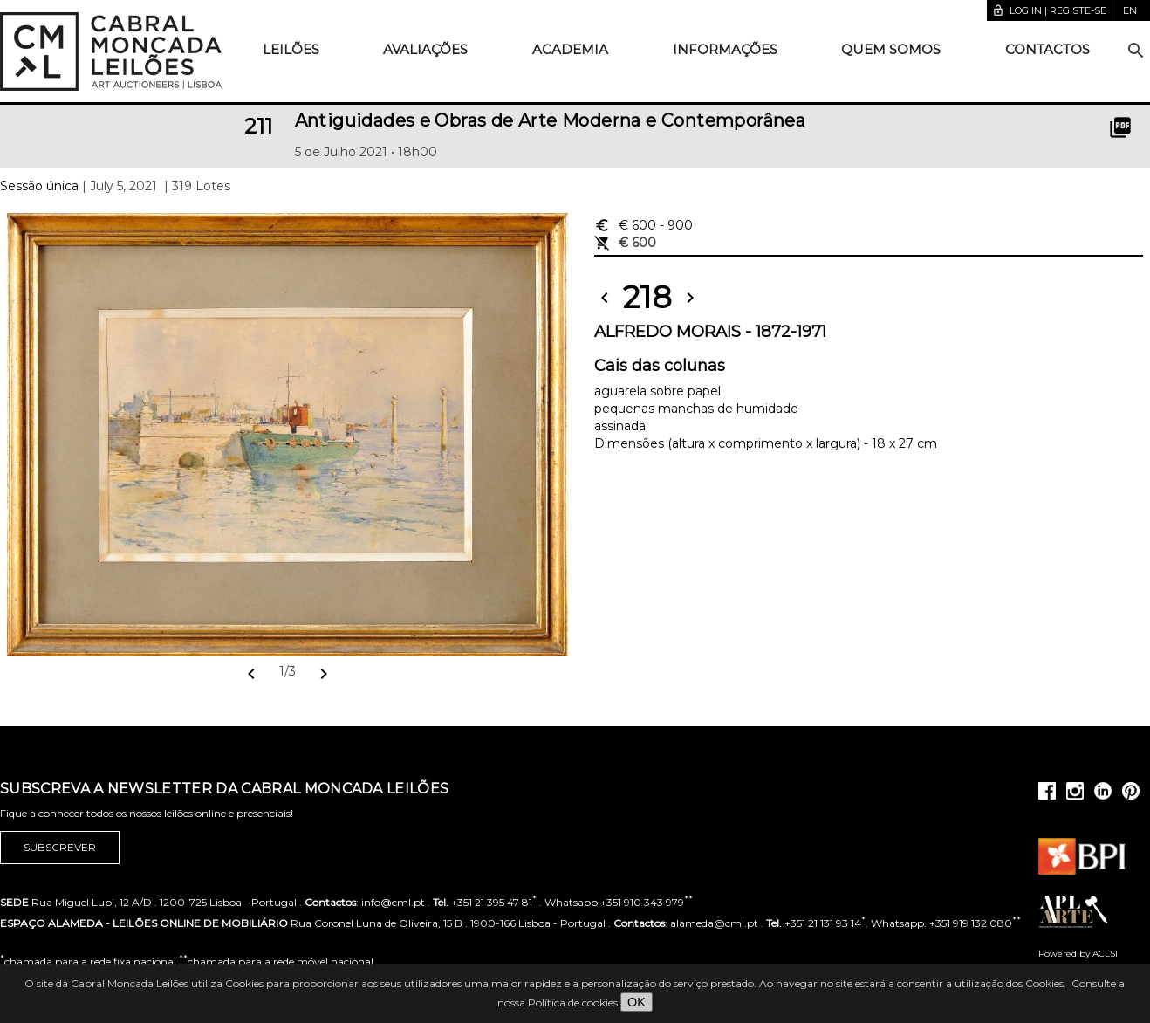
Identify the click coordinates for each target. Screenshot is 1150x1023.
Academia (570, 49)
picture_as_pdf (1120, 127)
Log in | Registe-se (1049, 10)
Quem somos (891, 49)
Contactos (1047, 49)
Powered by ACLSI (1078, 953)
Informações (725, 49)
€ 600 (643, 225)
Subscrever (60, 847)
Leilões (291, 49)
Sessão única (39, 186)
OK (636, 1002)
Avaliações (425, 49)
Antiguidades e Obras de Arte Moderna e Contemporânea (550, 120)
